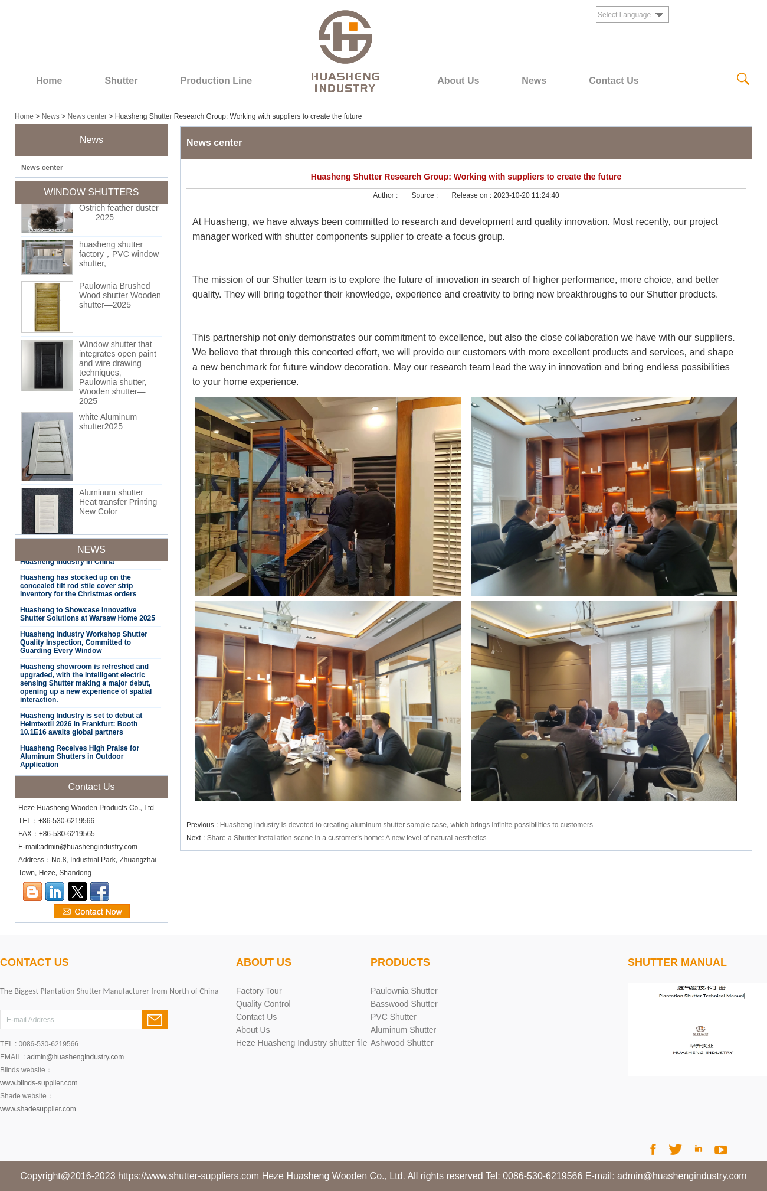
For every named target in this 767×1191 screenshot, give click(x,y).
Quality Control (263, 1004)
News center (87, 116)
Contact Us (613, 81)
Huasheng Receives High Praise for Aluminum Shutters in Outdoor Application (79, 758)
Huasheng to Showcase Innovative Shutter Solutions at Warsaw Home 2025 (87, 616)
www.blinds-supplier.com (38, 1083)
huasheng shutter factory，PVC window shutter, (119, 256)
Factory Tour (259, 991)
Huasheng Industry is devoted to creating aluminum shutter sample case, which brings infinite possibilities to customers (406, 825)
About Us (458, 81)
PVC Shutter (394, 1017)
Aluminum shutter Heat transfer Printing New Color (118, 504)
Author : (386, 195)
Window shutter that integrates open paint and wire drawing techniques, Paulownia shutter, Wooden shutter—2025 (117, 374)
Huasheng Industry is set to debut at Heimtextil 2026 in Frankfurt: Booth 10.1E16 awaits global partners (81, 725)
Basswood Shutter (404, 1004)
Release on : (473, 195)
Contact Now (92, 911)
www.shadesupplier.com (38, 1109)
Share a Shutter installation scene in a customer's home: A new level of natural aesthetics (347, 838)
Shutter (120, 81)
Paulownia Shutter (404, 991)
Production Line (216, 81)
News (534, 81)
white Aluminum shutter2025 (108, 423)
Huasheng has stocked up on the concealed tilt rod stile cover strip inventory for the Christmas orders (78, 587)
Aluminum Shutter (403, 1030)
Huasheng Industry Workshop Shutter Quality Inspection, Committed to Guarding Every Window (84, 644)
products (400, 962)
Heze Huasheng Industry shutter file (302, 1043)
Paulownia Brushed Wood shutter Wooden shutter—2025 (120, 297)
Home (49, 81)
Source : (426, 195)
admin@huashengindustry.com (75, 1057)
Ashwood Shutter (402, 1043)
